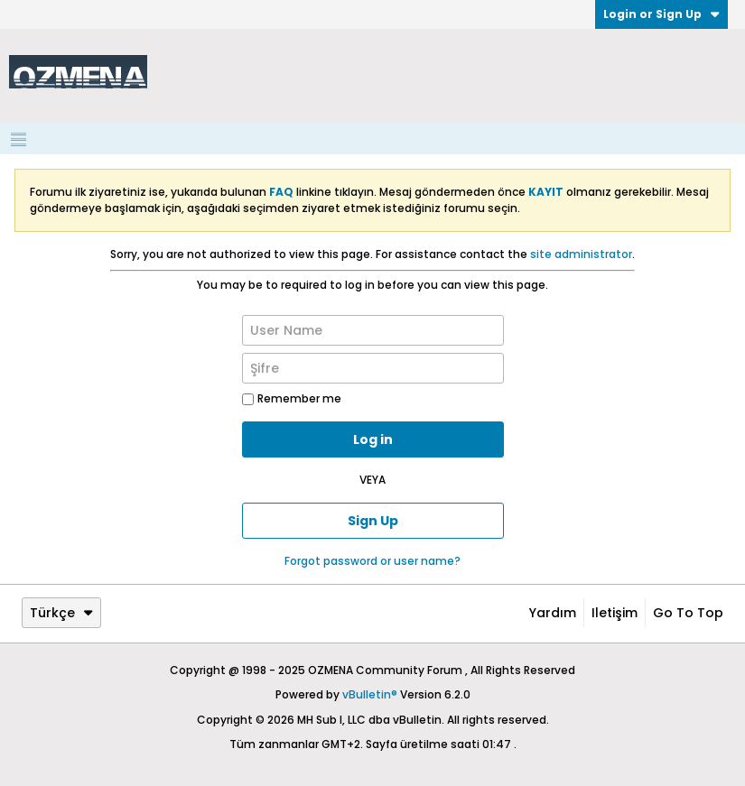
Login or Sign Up (661, 14)
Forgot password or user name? (372, 561)
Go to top (688, 613)
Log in (373, 439)
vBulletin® (369, 694)
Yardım (552, 613)
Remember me (291, 398)
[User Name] (373, 330)
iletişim (614, 613)
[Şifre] (373, 368)
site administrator (581, 254)
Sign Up (373, 521)
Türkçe (61, 613)
